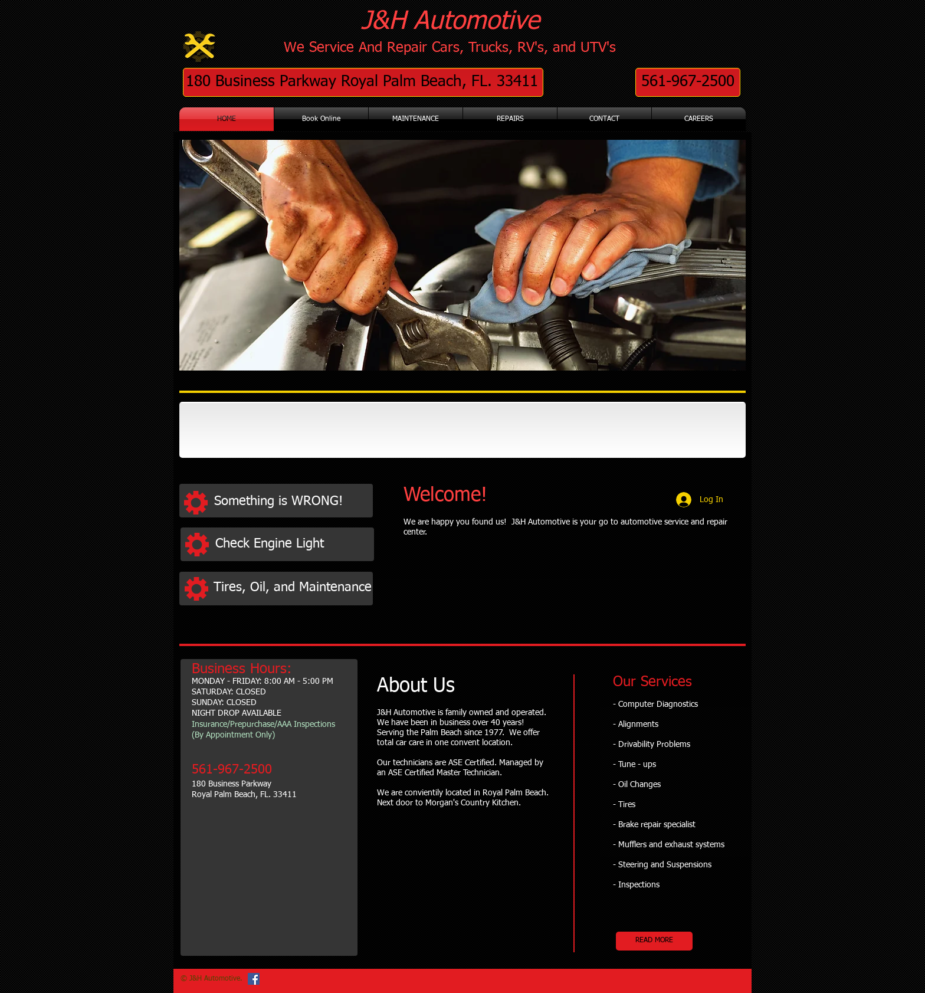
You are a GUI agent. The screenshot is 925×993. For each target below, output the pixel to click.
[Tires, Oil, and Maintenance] (293, 588)
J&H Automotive (450, 21)
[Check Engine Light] (293, 544)
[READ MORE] (654, 941)
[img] (240, 430)
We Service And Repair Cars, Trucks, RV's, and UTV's (450, 48)
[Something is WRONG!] (292, 502)
